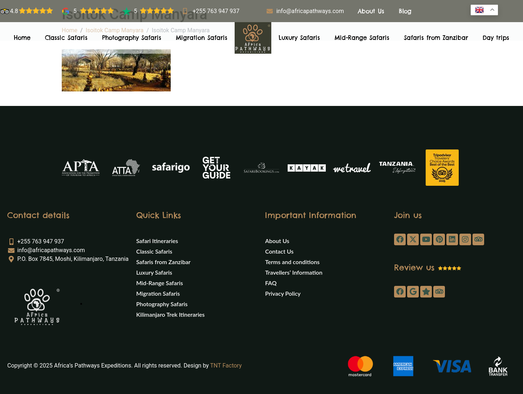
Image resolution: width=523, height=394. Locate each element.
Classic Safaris (66, 37)
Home (22, 37)
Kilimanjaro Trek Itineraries (170, 314)
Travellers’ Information (294, 272)
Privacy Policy (283, 293)
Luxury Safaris (299, 37)
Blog (405, 11)
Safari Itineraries (157, 240)
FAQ (271, 282)
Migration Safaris (201, 37)
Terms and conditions (292, 261)
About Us (371, 11)
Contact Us (279, 251)
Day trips (496, 37)
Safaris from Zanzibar (436, 37)
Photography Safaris (131, 37)
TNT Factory (226, 365)
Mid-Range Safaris (362, 37)
